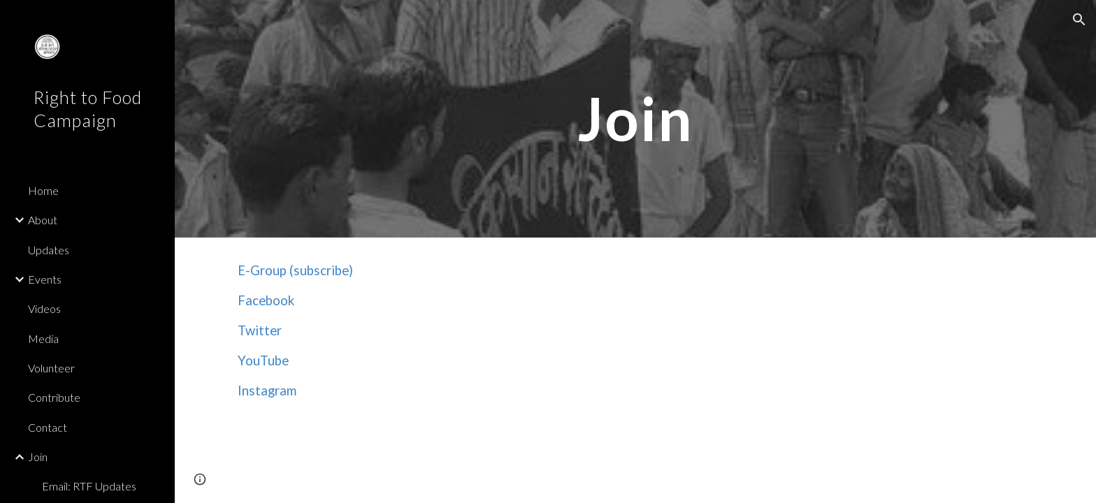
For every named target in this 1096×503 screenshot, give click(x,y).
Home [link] (43, 190)
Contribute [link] (54, 397)
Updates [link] (48, 249)
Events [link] (45, 279)
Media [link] (43, 338)
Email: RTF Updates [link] (89, 486)
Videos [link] (44, 308)
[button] (1079, 19)
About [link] (42, 219)
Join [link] (38, 456)
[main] (635, 118)
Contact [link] (47, 427)
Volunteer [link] (51, 367)
